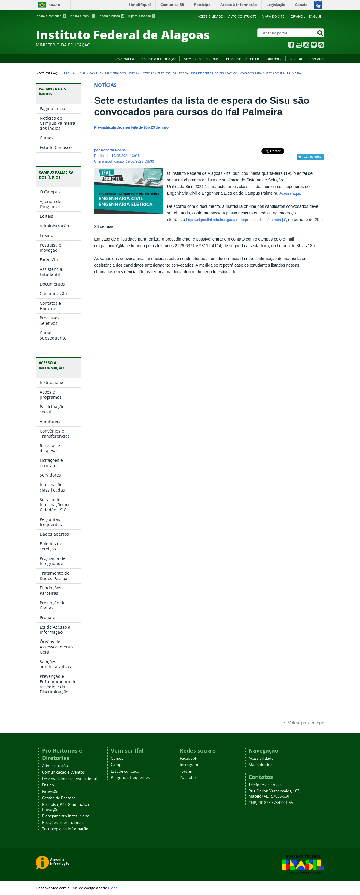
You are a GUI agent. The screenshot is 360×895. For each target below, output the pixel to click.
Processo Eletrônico (242, 58)
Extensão (50, 791)
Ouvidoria (274, 58)
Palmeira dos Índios (121, 73)
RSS (321, 45)
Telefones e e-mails (265, 784)
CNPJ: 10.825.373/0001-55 (271, 802)
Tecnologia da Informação (65, 828)
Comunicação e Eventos (63, 772)
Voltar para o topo (306, 723)
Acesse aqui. (290, 193)
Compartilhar (313, 156)
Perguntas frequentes (130, 777)
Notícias (147, 73)
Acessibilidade (210, 16)
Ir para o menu (82, 16)
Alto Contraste (242, 16)
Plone (112, 887)
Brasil (54, 4)
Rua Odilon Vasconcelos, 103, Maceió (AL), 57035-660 (274, 794)
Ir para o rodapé (142, 16)
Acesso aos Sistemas (201, 58)
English (315, 16)
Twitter (314, 45)
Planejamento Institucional (66, 816)
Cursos (117, 758)
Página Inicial (75, 73)
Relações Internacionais (63, 822)
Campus (95, 73)
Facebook (291, 45)
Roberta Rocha (113, 150)
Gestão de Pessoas (58, 798)
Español (297, 16)
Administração (55, 765)
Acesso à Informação (158, 58)
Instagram (306, 45)
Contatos (316, 58)
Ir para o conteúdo (51, 16)
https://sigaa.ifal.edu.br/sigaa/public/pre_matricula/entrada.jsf (236, 220)
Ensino (48, 785)
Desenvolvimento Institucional (69, 778)
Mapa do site (273, 16)
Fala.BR (296, 58)
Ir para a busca (112, 16)
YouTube (299, 45)
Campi (116, 764)
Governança (124, 58)
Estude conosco (125, 771)
